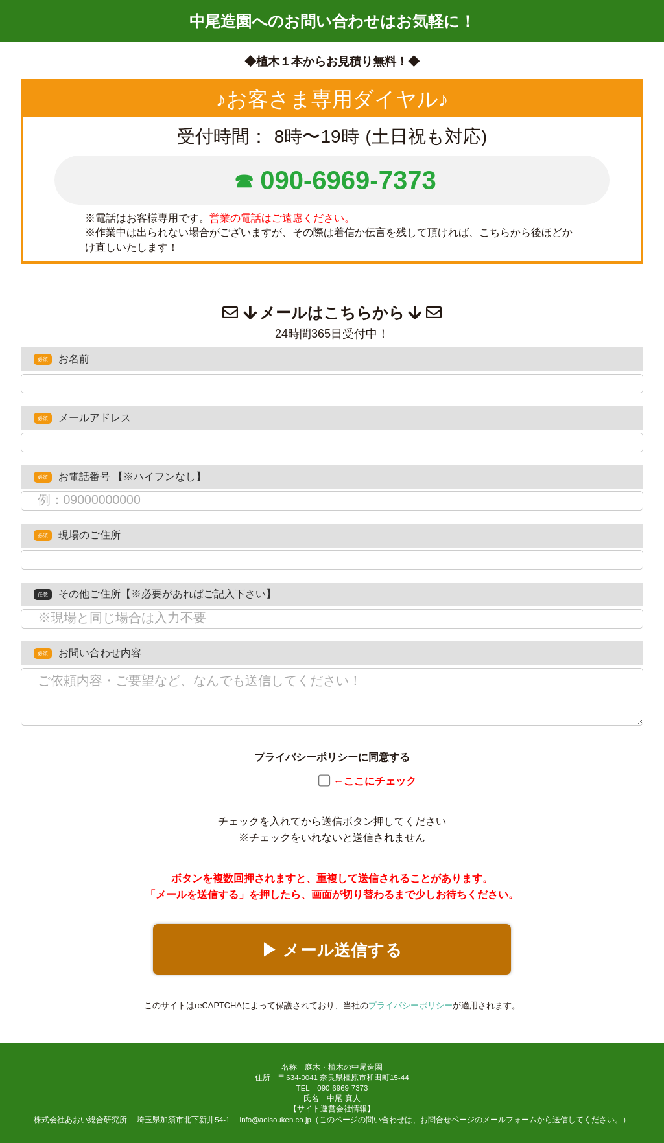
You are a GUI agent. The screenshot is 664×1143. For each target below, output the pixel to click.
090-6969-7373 (348, 180)
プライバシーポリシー (410, 1005)
